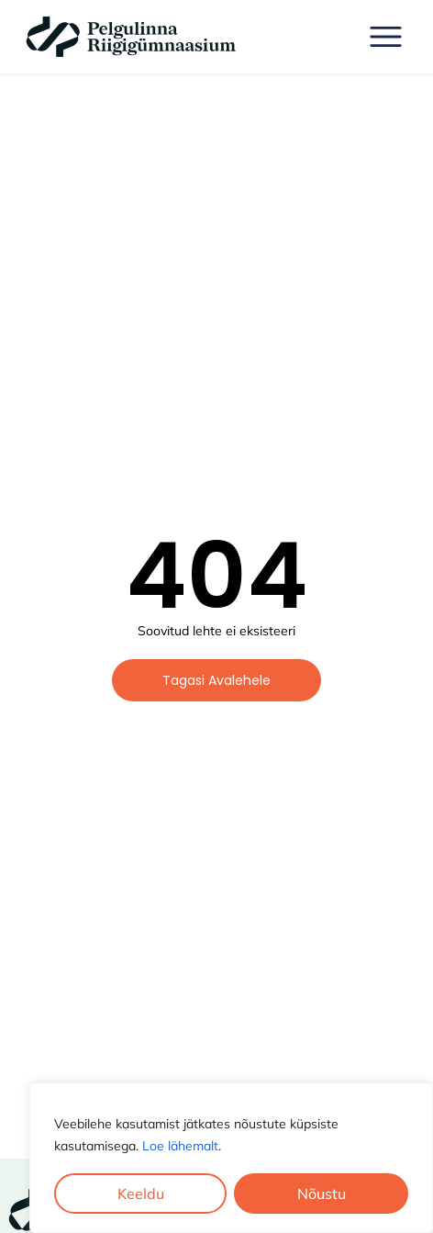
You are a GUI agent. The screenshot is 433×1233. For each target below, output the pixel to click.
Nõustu (321, 1193)
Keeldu (140, 1193)
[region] (231, 1157)
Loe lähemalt (180, 1146)
